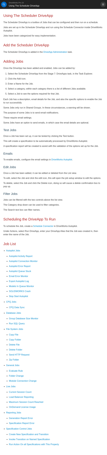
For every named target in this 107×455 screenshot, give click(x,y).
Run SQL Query (17, 323)
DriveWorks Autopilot (61, 159)
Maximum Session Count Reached (26, 402)
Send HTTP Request (19, 355)
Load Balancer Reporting (21, 397)
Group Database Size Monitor (23, 318)
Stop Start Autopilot (18, 296)
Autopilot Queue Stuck (20, 271)
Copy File (13, 334)
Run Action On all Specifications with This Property (34, 444)
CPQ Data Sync (17, 307)
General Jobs (12, 365)
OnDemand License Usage (22, 407)
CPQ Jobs (11, 302)
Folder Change (16, 376)
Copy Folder (15, 340)
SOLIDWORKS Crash (20, 291)
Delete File (14, 345)
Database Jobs (13, 313)
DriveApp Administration (55, 52)
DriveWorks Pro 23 (16, 3)
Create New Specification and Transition (29, 434)
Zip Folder (14, 360)
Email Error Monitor (18, 276)
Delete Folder (15, 350)
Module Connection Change (23, 381)
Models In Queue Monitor (21, 286)
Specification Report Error (21, 423)
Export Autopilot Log (19, 281)
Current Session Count (20, 392)
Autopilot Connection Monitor (23, 261)
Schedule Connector (43, 226)
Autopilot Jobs (13, 250)
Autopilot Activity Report (20, 256)
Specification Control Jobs (19, 429)
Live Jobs (11, 386)
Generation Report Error (21, 418)
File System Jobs (14, 329)
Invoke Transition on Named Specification (29, 439)
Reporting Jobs (13, 412)
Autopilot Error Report (20, 266)
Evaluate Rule (16, 371)
